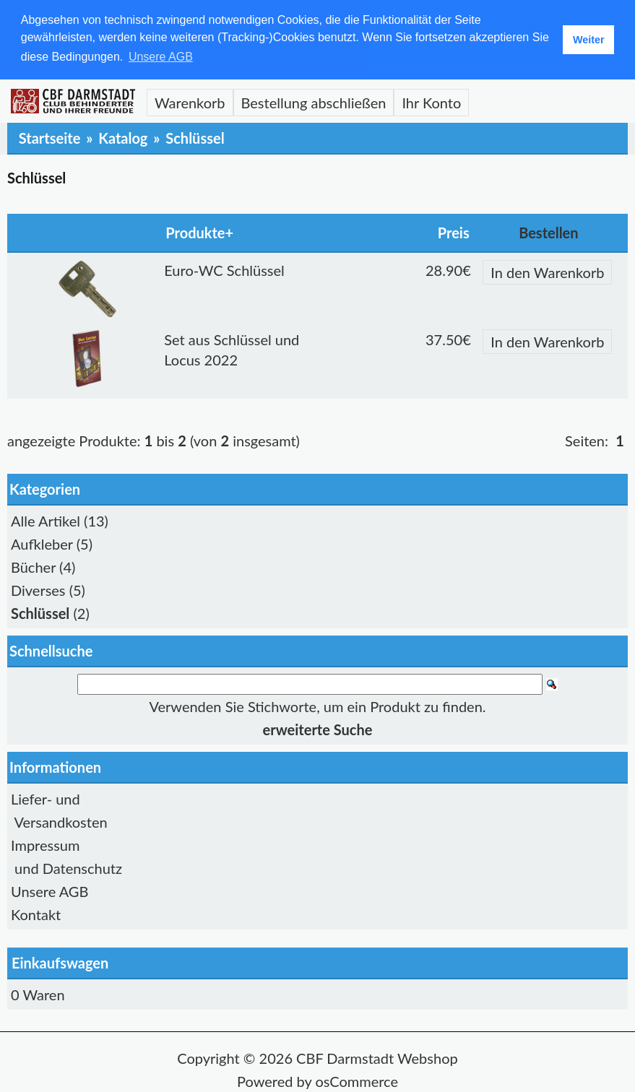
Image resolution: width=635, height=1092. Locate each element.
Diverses (38, 589)
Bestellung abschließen (313, 101)
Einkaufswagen (60, 962)
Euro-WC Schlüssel (224, 269)
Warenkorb (190, 101)
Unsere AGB (49, 890)
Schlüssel (194, 137)
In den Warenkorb (547, 271)
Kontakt (36, 913)
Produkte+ (199, 231)
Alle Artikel (45, 520)
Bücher (33, 566)
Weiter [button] (589, 40)
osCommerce (356, 1080)
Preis (454, 231)
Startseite (50, 137)
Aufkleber (42, 543)
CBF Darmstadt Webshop (377, 1057)
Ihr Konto (431, 101)
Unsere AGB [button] (161, 57)
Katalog (122, 137)
